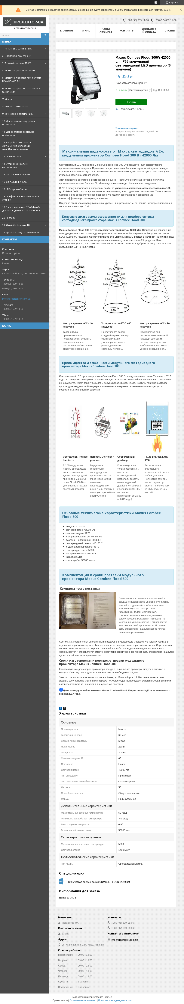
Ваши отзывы (106, 31)
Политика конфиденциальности (114, 1000)
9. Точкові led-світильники (17, 113)
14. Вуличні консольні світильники (15, 165)
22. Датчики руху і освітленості (20, 232)
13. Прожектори (11, 156)
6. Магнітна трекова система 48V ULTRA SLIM (21, 90)
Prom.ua (108, 997)
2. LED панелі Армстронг (16, 56)
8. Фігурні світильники (15, 106)
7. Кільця (7, 99)
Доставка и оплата (149, 31)
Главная (66, 30)
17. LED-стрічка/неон (14, 189)
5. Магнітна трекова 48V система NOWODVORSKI (21, 79)
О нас (86, 30)
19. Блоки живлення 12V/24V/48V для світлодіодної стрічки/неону (21, 208)
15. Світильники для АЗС (16, 174)
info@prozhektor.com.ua (16, 298)
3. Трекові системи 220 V (16, 63)
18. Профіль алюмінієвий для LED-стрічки (21, 198)
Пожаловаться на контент (82, 1000)
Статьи (170, 30)
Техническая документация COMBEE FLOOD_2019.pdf (99, 882)
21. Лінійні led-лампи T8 (15, 225)
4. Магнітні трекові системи (18, 70)
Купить (131, 102)
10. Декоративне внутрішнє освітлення (18, 122)
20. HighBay (8, 217)
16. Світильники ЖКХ (14, 181)
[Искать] (45, 35)
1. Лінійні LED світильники (17, 48)
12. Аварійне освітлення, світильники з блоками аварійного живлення (16, 146)
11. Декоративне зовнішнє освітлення (18, 133)
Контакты (127, 30)
